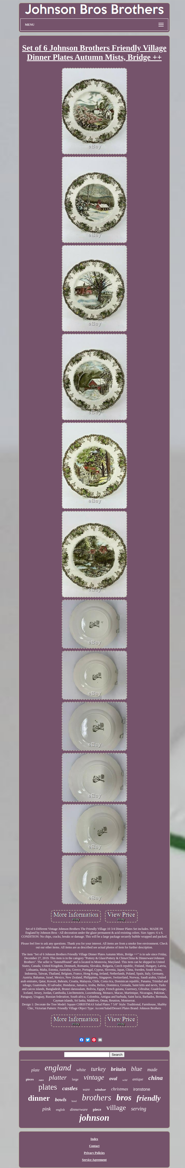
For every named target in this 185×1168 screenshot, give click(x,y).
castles (70, 1088)
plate (35, 1070)
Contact (94, 1146)
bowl (74, 1101)
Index (94, 1139)
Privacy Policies (94, 1153)
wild (124, 1079)
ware (86, 1089)
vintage (94, 1077)
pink (46, 1108)
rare (41, 1079)
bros (123, 1097)
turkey (98, 1069)
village (116, 1107)
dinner (39, 1098)
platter (58, 1077)
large (75, 1079)
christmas (119, 1089)
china (155, 1077)
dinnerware (79, 1109)
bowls (60, 1099)
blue (136, 1068)
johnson (94, 1118)
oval (113, 1078)
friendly (149, 1098)
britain (118, 1069)
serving (138, 1108)
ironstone (141, 1089)
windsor (100, 1089)
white (81, 1069)
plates (47, 1086)
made (152, 1069)
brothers (96, 1097)
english (60, 1109)
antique (138, 1079)
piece (97, 1109)
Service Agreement (94, 1160)
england (58, 1067)
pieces (30, 1079)
